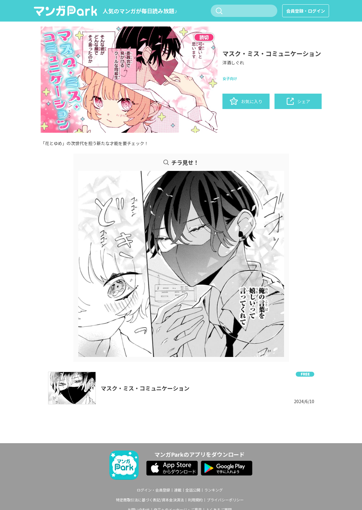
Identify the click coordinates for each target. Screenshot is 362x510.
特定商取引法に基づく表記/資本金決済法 (150, 499)
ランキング (213, 490)
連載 (177, 490)
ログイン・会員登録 (153, 490)
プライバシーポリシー (225, 499)
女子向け (229, 78)
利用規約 (195, 499)
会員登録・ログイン (305, 11)
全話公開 (192, 490)
